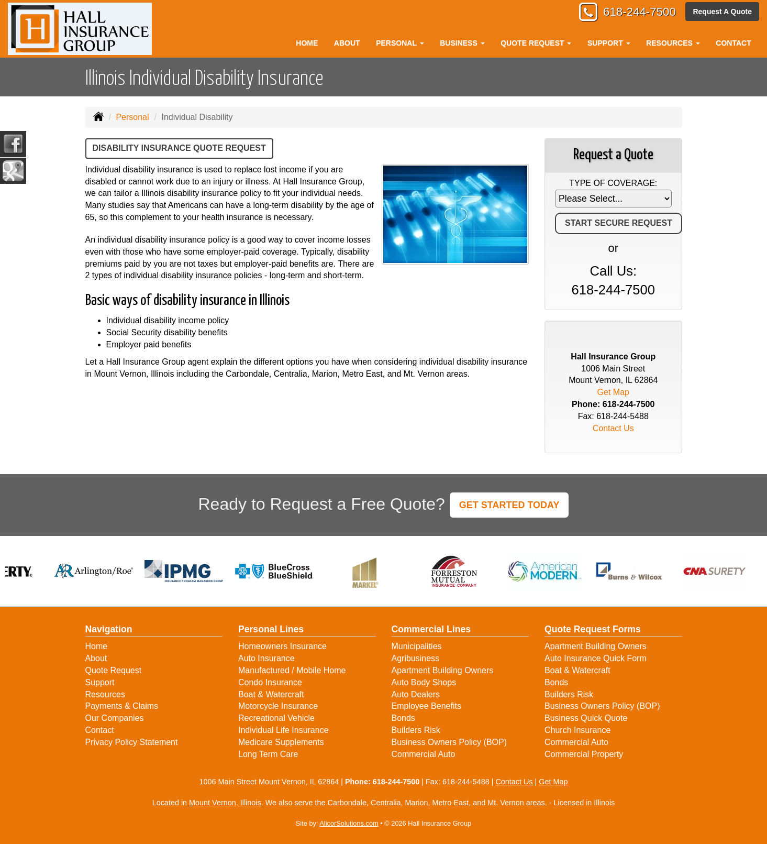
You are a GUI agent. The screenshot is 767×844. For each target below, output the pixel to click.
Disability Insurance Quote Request (179, 148)
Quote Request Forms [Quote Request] (592, 629)
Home (307, 43)
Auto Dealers (416, 694)
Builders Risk (416, 730)
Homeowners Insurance (282, 646)
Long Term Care (268, 754)
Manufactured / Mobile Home (292, 670)
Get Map (613, 392)
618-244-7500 (639, 11)
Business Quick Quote (585, 718)
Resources (105, 694)
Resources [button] (673, 43)
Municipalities (417, 646)
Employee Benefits (426, 705)
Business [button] (462, 43)
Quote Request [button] (536, 43)
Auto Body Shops (424, 682)
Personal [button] (400, 43)
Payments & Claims (122, 705)
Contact (733, 43)
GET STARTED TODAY (509, 505)
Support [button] (608, 43)
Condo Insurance (270, 682)
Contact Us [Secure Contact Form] (613, 428)
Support (100, 682)
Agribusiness (416, 658)
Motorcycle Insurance (278, 705)
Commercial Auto (423, 754)
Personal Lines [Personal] (271, 629)
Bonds (403, 718)
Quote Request (113, 670)
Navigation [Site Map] (108, 629)
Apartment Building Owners (443, 670)
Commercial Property (583, 754)
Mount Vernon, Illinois (225, 802)
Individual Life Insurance (283, 730)
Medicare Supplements (281, 742)
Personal (132, 117)
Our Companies (114, 718)
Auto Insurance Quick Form (595, 658)
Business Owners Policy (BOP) (449, 742)
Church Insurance (577, 730)
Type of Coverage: (613, 183)
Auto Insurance (266, 658)
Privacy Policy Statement (131, 742)
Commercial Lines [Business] (431, 629)
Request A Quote (722, 11)
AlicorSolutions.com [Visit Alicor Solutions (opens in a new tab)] (348, 823)
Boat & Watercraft (271, 694)
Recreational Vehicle (276, 718)
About (347, 43)
